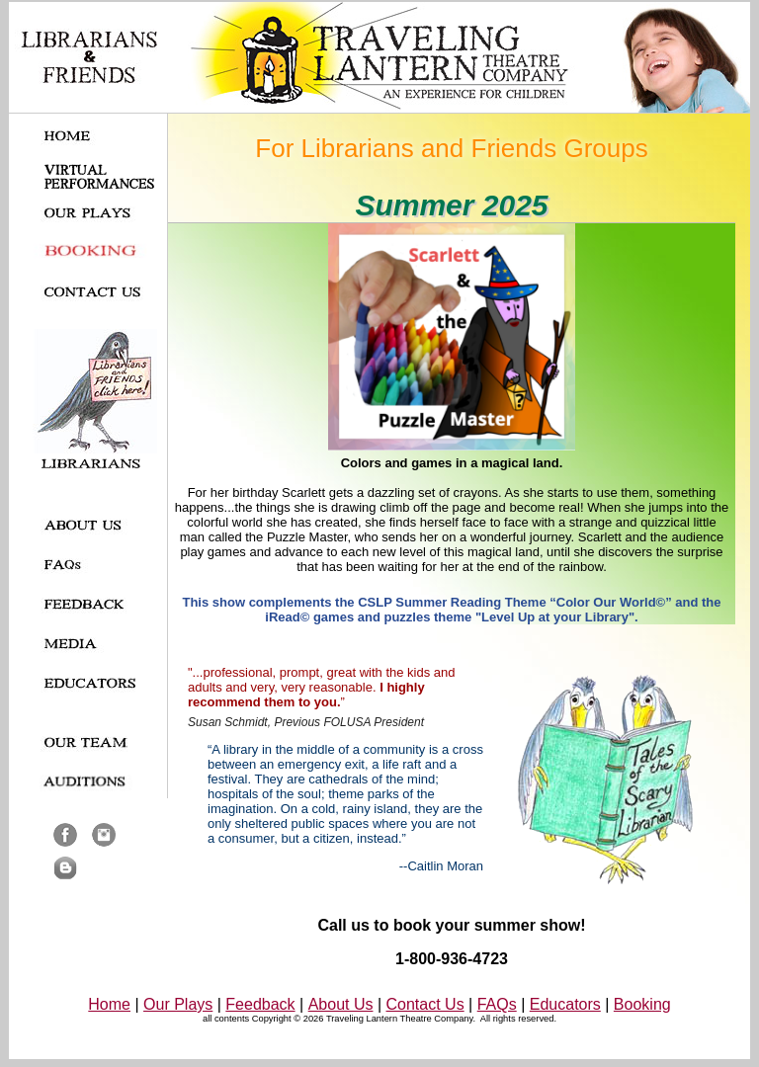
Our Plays (177, 1004)
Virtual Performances (99, 177)
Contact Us (425, 1004)
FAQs (497, 1004)
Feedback (260, 1004)
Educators (565, 1004)
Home (109, 1004)
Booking (642, 1004)
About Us (341, 1004)
